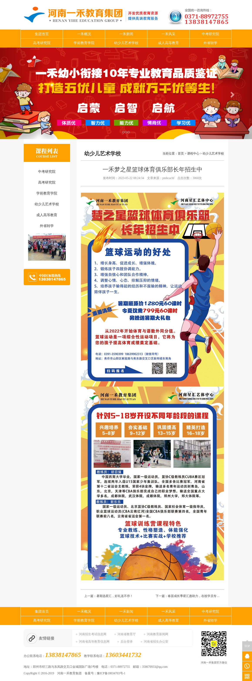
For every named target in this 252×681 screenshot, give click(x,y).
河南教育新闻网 (157, 634)
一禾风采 (168, 34)
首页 (181, 153)
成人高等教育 (168, 43)
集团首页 (42, 34)
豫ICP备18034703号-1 (111, 673)
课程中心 (193, 153)
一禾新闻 (126, 34)
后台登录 (127, 641)
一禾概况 (84, 34)
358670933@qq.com (155, 666)
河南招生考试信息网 (92, 634)
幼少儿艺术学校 (126, 43)
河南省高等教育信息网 (94, 641)
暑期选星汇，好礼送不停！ (114, 596)
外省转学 (210, 43)
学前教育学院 (84, 43)
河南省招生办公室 (156, 641)
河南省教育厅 (127, 634)
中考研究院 (210, 34)
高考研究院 (41, 43)
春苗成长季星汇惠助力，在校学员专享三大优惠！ (201, 596)
